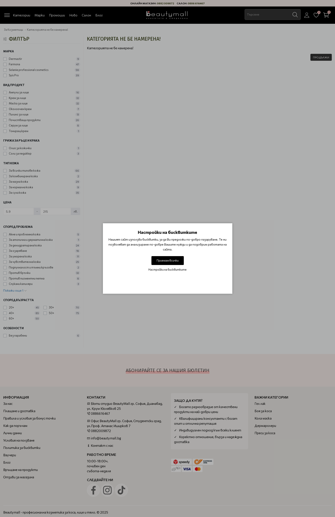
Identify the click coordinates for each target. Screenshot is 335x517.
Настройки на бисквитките (167, 269)
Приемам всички (168, 260)
